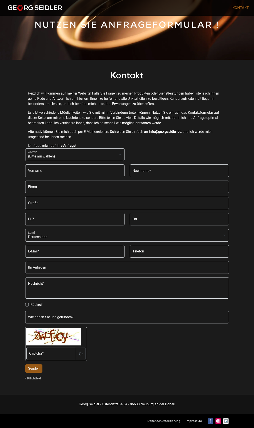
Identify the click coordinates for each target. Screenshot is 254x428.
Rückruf (36, 305)
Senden (34, 368)
